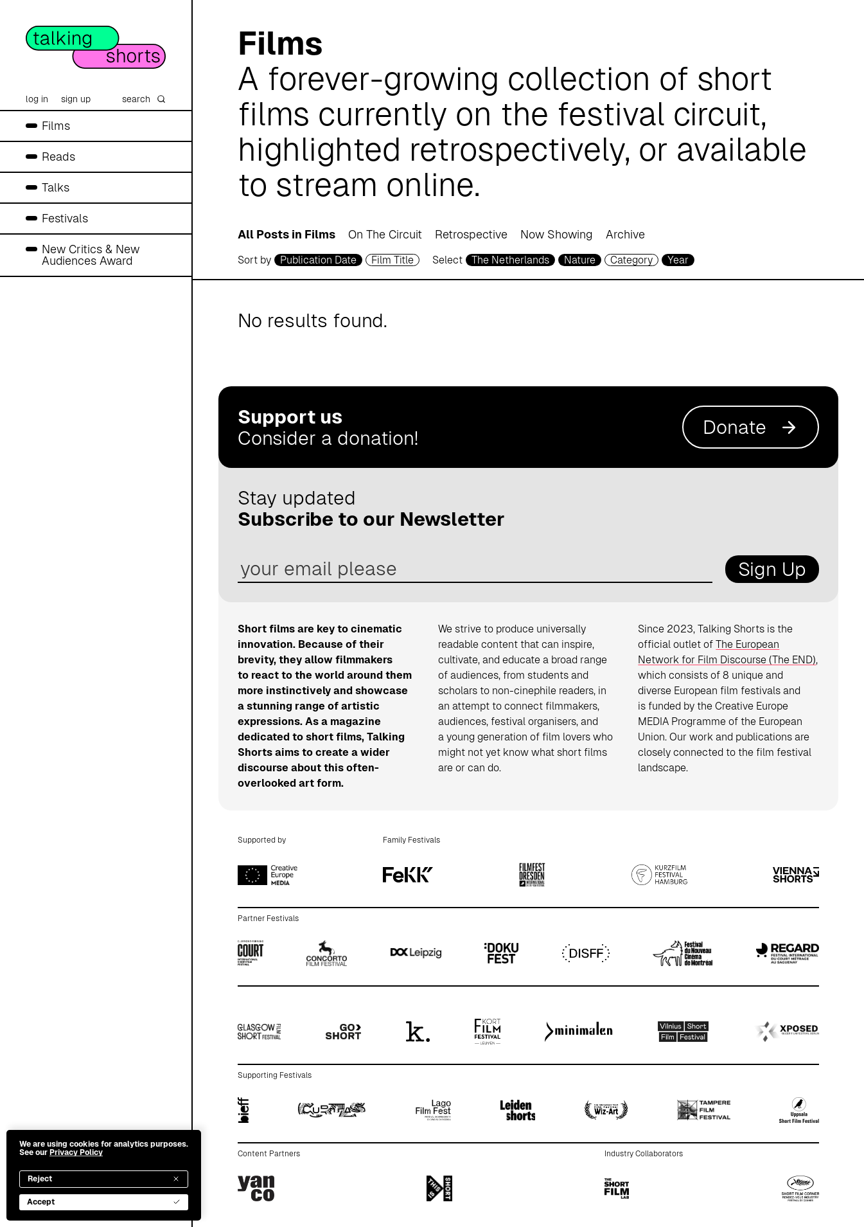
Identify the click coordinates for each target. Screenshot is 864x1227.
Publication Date (318, 260)
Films (56, 125)
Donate (750, 427)
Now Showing (556, 234)
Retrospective (471, 234)
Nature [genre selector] (579, 260)
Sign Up (772, 569)
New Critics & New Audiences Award (90, 254)
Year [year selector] (678, 260)
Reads (58, 156)
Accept (104, 1201)
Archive (625, 234)
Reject (104, 1178)
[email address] (475, 569)
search (144, 98)
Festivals (65, 218)
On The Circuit (385, 234)
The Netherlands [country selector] (510, 260)
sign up (76, 98)
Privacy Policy (76, 1152)
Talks (55, 187)
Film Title (392, 260)
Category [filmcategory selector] (631, 260)
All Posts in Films (286, 234)
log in (37, 98)
